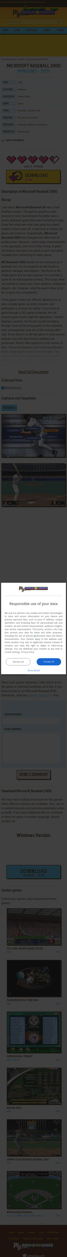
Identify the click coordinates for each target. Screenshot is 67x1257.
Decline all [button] (18, 661)
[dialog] (33, 628)
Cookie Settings (12, 651)
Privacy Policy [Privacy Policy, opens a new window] (27, 651)
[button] (33, 670)
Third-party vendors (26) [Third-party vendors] (44, 629)
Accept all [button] (49, 661)
